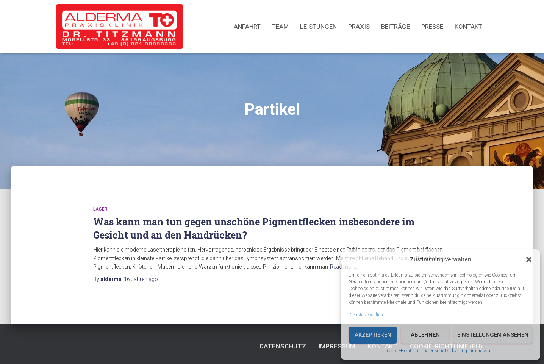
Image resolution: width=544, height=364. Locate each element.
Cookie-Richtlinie (403, 350)
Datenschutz (282, 346)
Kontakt (468, 26)
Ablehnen (425, 334)
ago (141, 279)
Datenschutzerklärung (445, 350)
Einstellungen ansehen (492, 334)
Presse (432, 26)
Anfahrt (247, 26)
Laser (100, 209)
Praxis (359, 26)
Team (280, 26)
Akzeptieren (373, 334)
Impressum (482, 350)
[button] (529, 259)
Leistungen (318, 26)
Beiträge (395, 26)
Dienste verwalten (366, 314)
